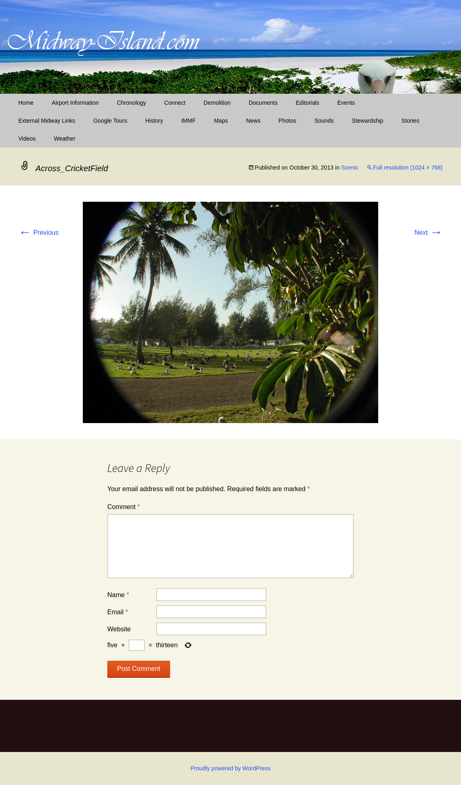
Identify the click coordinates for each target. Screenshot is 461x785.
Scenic (349, 167)
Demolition (217, 102)
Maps (221, 120)
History (154, 120)
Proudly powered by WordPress (231, 768)
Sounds (324, 120)
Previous (38, 232)
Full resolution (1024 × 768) (408, 167)
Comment (123, 506)
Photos (288, 120)
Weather (64, 138)
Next (428, 232)
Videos (27, 138)
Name (118, 594)
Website (119, 629)
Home (25, 102)
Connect (175, 102)
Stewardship (367, 120)
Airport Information (75, 102)
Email (117, 612)
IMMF (188, 120)
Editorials (307, 102)
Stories (410, 120)
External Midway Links (46, 120)
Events (346, 102)
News (253, 120)
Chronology (131, 102)
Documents (263, 102)
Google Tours (110, 120)
